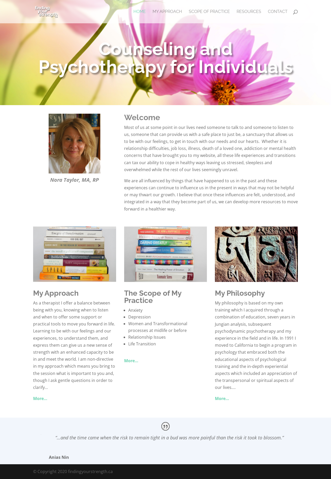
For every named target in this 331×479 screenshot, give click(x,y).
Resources (249, 12)
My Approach (167, 12)
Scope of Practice (209, 12)
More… (40, 398)
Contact (278, 12)
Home (139, 12)
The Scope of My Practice (152, 297)
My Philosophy (240, 293)
